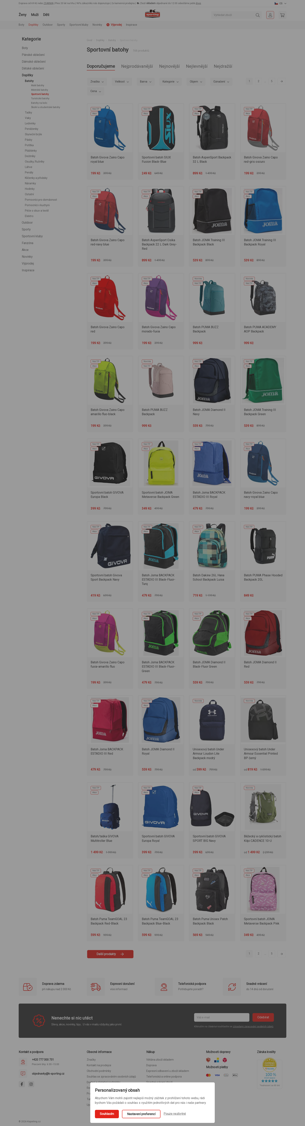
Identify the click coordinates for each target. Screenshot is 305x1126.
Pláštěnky (31, 150)
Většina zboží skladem (160, 1059)
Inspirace (131, 24)
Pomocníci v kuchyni (37, 205)
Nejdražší (223, 66)
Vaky (28, 118)
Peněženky (31, 128)
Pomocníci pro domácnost (41, 199)
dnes (198, 3)
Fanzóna (27, 243)
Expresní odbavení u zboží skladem (167, 1070)
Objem (194, 81)
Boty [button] (21, 24)
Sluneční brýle (33, 134)
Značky (91, 1059)
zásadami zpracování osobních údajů (253, 1026)
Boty (25, 48)
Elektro (29, 216)
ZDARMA (48, 3)
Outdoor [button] (48, 24)
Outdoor (27, 222)
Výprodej (28, 263)
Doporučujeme (101, 66)
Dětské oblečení (33, 68)
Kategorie (169, 81)
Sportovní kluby (32, 236)
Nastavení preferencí (141, 1114)
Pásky (28, 139)
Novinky (97, 24)
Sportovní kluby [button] (78, 24)
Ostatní (29, 194)
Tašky (28, 112)
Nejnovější (169, 66)
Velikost (120, 81)
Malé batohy (37, 85)
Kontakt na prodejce (99, 1065)
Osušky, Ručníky (34, 161)
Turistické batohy (40, 98)
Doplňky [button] (33, 24)
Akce (25, 250)
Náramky (30, 183)
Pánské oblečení (33, 55)
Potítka (29, 145)
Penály (29, 172)
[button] (280, 3)
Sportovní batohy (40, 94)
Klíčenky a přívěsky (36, 177)
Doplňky (27, 75)
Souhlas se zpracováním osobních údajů (111, 1076)
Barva (144, 81)
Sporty (26, 229)
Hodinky (30, 188)
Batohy (29, 81)
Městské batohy (39, 90)
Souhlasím (107, 1114)
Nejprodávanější (137, 66)
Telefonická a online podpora (164, 1076)
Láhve (28, 167)
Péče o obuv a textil (37, 210)
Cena (93, 91)
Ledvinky (30, 123)
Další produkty (110, 954)
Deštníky (30, 156)
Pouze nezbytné (175, 1113)
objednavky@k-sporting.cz (48, 1073)
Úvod (89, 40)
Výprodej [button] (114, 24)
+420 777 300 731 (43, 1059)
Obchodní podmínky (99, 1070)
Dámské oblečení (34, 61)
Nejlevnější (197, 66)
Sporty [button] (61, 24)
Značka (95, 81)
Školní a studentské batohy (45, 107)
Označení (219, 81)
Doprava (151, 1065)
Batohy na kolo (39, 103)
